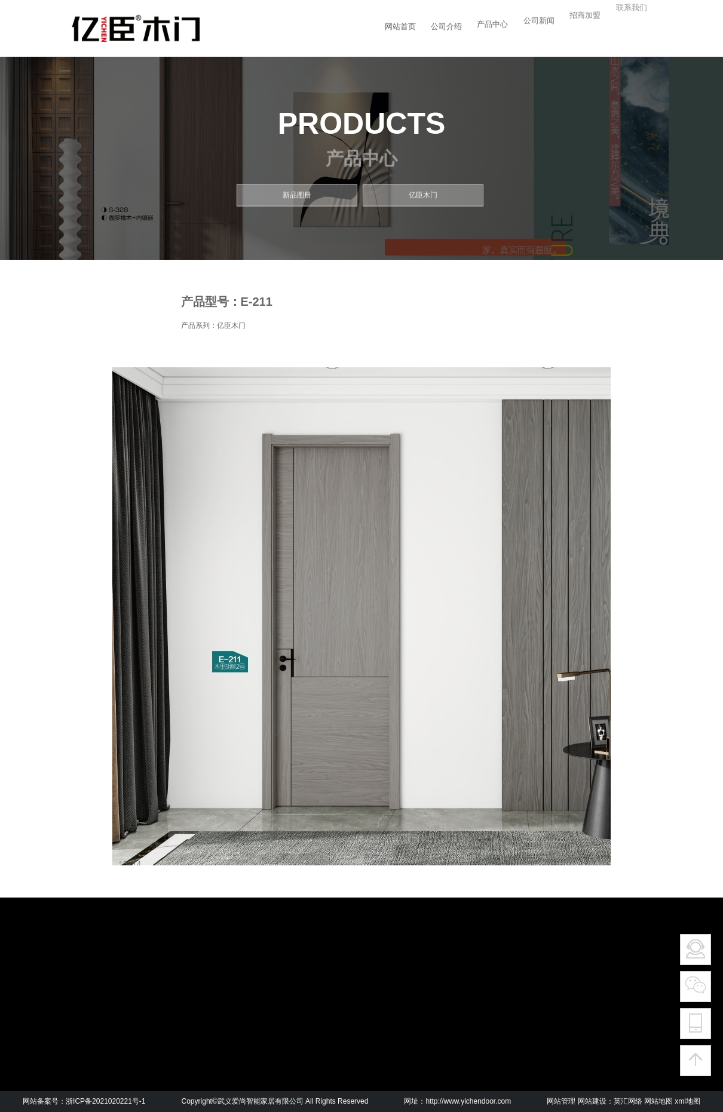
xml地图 (687, 1101)
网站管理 (561, 1101)
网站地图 (658, 1101)
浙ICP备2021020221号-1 (105, 1101)
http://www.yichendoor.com (468, 1101)
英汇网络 (628, 1101)
